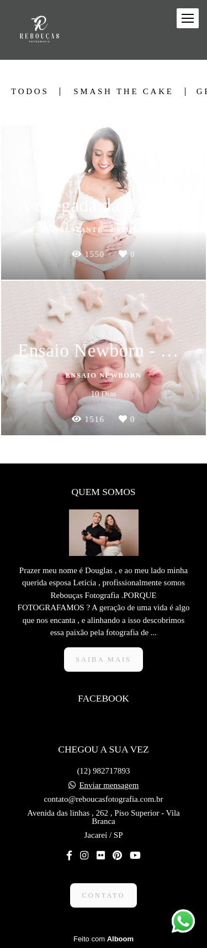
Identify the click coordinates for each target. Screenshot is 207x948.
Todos (30, 91)
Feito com (103, 939)
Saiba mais (103, 659)
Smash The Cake (123, 91)
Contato (103, 895)
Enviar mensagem (109, 785)
